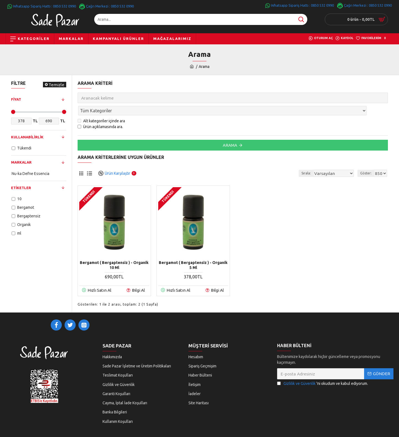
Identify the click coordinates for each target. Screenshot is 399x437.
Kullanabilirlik (27, 137)
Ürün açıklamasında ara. (100, 114)
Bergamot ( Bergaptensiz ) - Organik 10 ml (114, 253)
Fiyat (16, 99)
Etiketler (21, 188)
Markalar (21, 162)
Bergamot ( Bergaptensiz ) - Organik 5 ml (193, 253)
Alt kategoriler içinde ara (101, 108)
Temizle (56, 84)
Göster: (367, 161)
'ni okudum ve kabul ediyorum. (322, 374)
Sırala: (312, 161)
